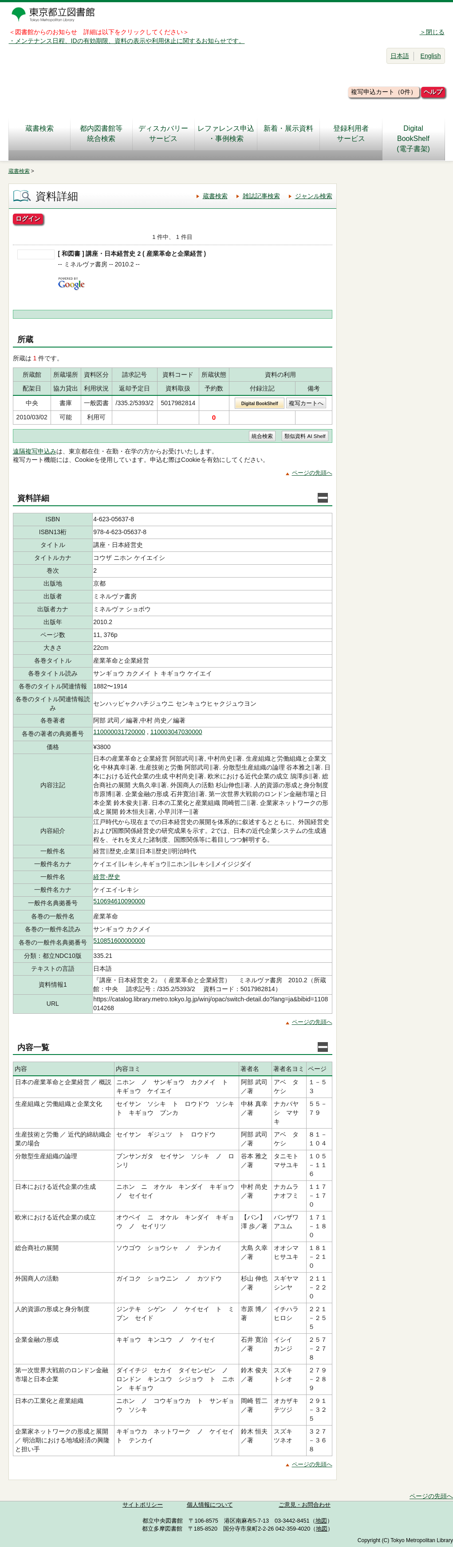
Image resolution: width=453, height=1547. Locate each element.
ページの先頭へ (312, 472)
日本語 (399, 55)
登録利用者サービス (351, 133)
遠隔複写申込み (34, 451)
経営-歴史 (106, 876)
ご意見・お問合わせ (305, 1505)
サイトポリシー (142, 1505)
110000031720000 (119, 731)
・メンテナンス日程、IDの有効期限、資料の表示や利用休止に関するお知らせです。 (127, 40)
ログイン (28, 218)
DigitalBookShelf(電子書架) (413, 138)
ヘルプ (433, 91)
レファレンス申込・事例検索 (225, 133)
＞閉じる (432, 31)
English (431, 55)
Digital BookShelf (259, 403)
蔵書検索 (39, 133)
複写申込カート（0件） (384, 91)
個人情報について (210, 1505)
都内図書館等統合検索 (101, 133)
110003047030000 (176, 731)
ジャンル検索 (313, 195)
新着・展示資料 (288, 133)
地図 (321, 1521)
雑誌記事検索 (261, 195)
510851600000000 (119, 940)
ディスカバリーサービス (163, 133)
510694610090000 (119, 901)
